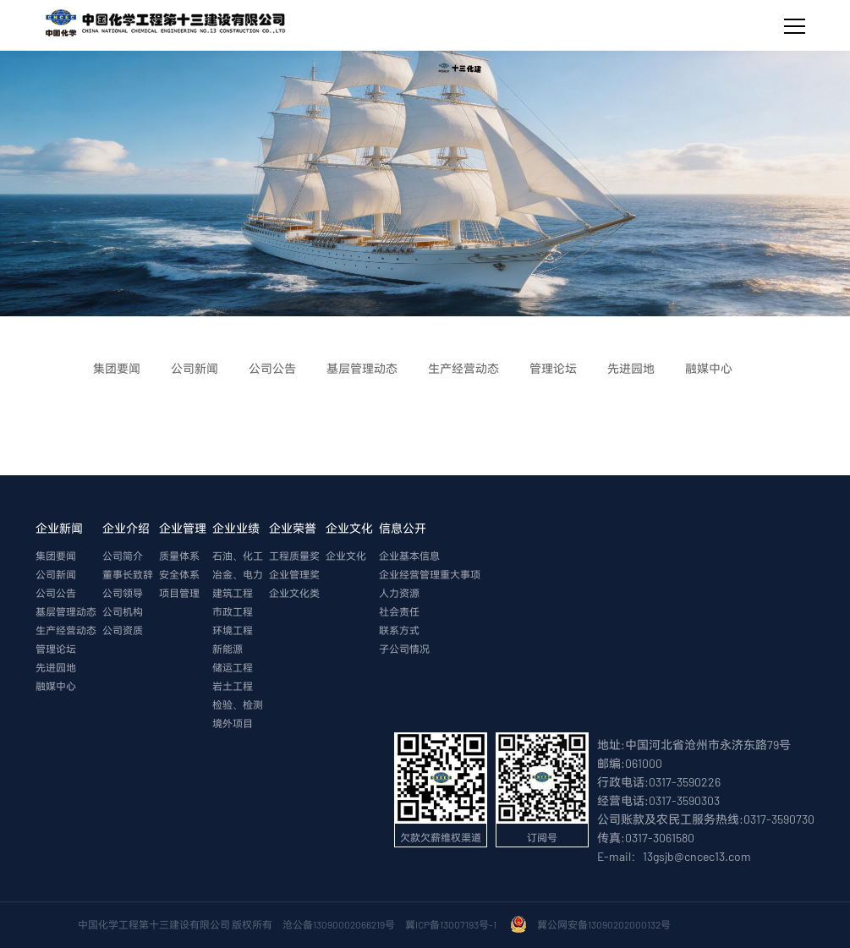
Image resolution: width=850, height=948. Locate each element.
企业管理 (182, 528)
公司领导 (122, 593)
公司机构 (122, 611)
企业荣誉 (292, 528)
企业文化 (349, 528)
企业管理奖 (294, 574)
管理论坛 (56, 649)
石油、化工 (237, 556)
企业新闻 (59, 528)
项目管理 (179, 593)
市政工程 (232, 611)
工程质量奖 (294, 556)
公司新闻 (56, 574)
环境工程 (232, 630)
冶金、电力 (237, 574)
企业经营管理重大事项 (429, 574)
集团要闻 (56, 556)
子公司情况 (404, 649)
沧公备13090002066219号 (338, 924)
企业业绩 (236, 528)
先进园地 (56, 667)
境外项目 (232, 723)
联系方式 (399, 630)
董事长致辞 (127, 574)
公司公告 (56, 593)
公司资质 (122, 630)
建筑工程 (232, 593)
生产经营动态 (66, 630)
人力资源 (399, 593)
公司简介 (122, 556)
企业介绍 (126, 528)
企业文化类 (294, 593)
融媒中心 (56, 686)
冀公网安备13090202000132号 (605, 924)
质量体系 (179, 556)
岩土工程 (232, 686)
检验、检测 (237, 704)
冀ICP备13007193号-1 (452, 924)
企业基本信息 (409, 556)
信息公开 (402, 528)
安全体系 (179, 574)
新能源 (227, 649)
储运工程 (232, 667)
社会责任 (399, 611)
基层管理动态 (66, 611)
